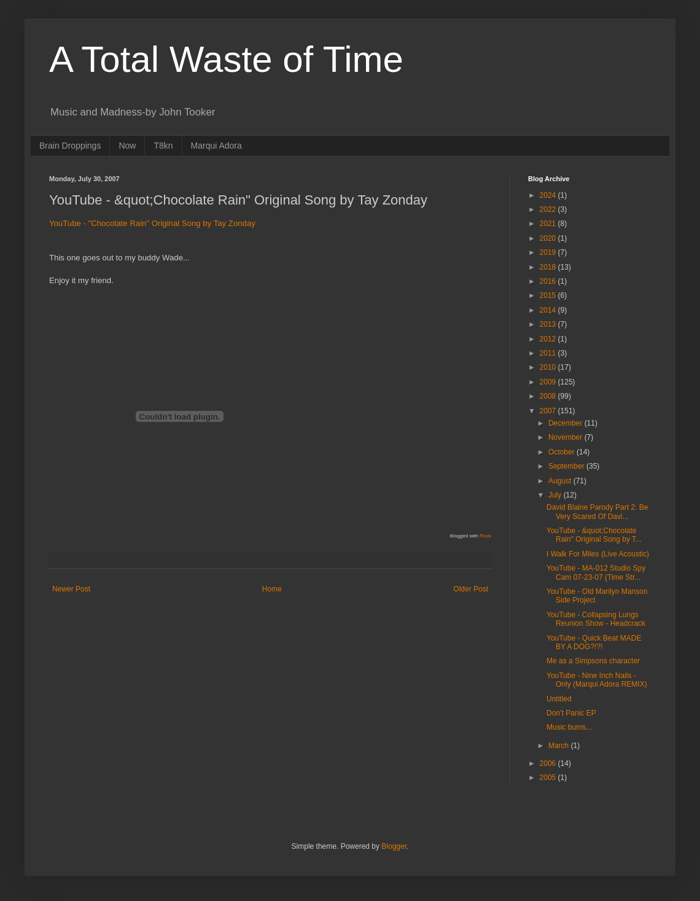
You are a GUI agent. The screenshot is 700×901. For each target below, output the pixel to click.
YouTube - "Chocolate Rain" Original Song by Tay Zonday (152, 223)
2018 (549, 267)
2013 (549, 324)
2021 (549, 223)
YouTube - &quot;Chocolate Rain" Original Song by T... (594, 535)
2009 (549, 382)
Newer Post (71, 589)
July (556, 495)
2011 (549, 353)
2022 (549, 209)
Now (127, 145)
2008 (549, 396)
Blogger (393, 846)
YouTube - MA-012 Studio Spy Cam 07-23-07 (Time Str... (595, 572)
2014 (549, 310)
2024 (549, 195)
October (562, 452)
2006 (549, 763)
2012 (549, 339)
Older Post (470, 589)
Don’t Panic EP (571, 713)
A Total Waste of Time (226, 59)
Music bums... (569, 727)
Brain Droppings (70, 145)
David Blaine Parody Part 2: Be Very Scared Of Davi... (597, 511)
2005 (549, 777)
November (566, 437)
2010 (549, 367)
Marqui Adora (216, 145)
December (566, 423)
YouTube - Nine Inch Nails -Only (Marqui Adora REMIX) (596, 679)
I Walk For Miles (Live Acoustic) (597, 554)
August (561, 481)
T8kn (163, 145)
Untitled (559, 699)
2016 (549, 281)
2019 (549, 252)
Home (272, 589)
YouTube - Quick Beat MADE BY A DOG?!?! (594, 642)
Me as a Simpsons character (593, 661)
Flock (485, 536)
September (567, 466)
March (559, 745)
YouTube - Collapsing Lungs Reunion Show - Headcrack (595, 619)
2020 (549, 238)
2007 (549, 411)
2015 (549, 295)
